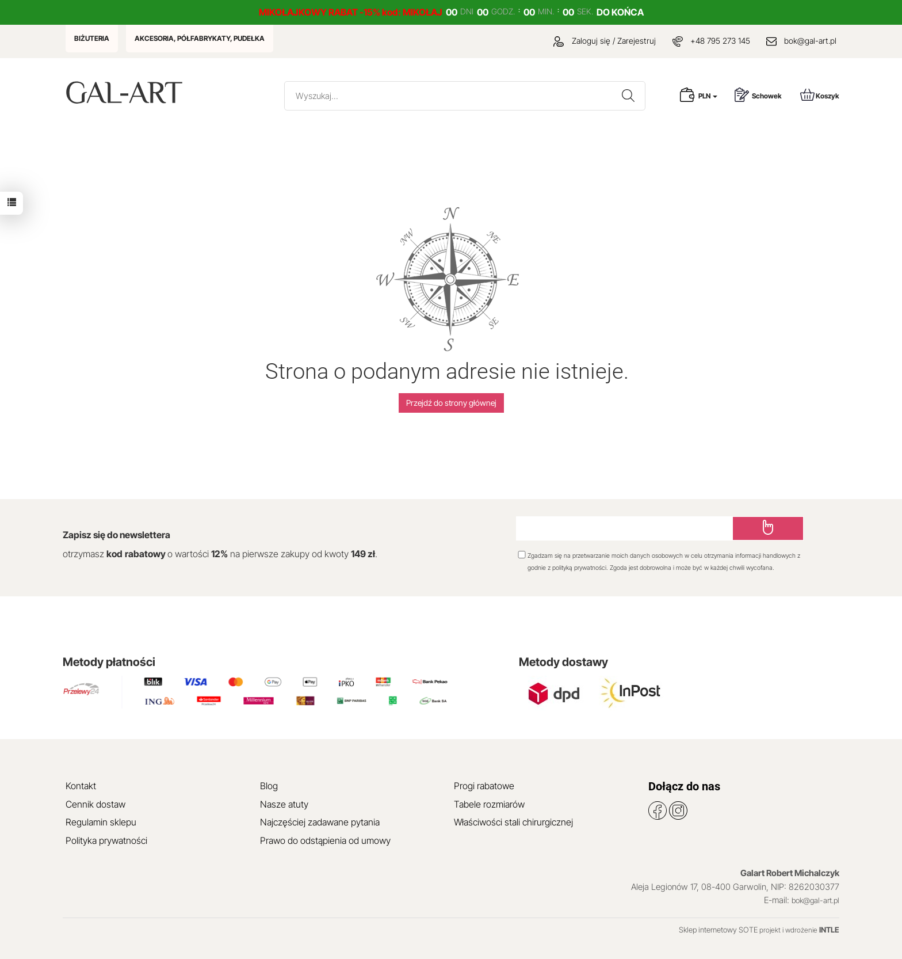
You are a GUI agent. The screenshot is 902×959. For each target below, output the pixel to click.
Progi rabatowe (484, 785)
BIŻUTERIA (91, 38)
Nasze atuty (284, 804)
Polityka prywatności (106, 840)
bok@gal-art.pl (810, 40)
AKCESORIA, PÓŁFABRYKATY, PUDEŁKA (200, 38)
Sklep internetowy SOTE (718, 929)
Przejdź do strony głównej (451, 403)
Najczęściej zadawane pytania (320, 822)
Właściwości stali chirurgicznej (513, 822)
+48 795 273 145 (720, 40)
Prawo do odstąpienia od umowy (325, 840)
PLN (707, 96)
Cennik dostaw (95, 804)
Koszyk (819, 94)
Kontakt (81, 785)
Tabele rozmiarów (489, 804)
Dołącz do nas (684, 786)
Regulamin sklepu (101, 822)
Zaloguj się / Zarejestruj (604, 40)
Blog (269, 785)
